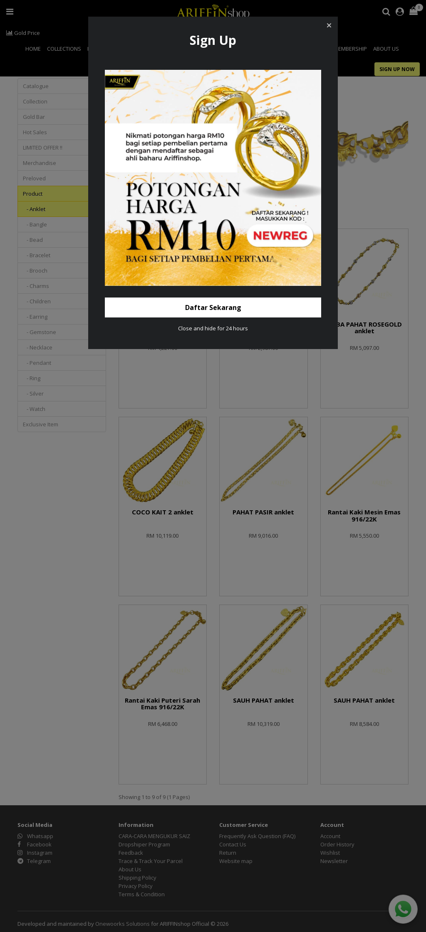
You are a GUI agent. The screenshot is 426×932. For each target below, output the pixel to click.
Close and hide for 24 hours (213, 328)
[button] (329, 25)
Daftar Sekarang (213, 307)
